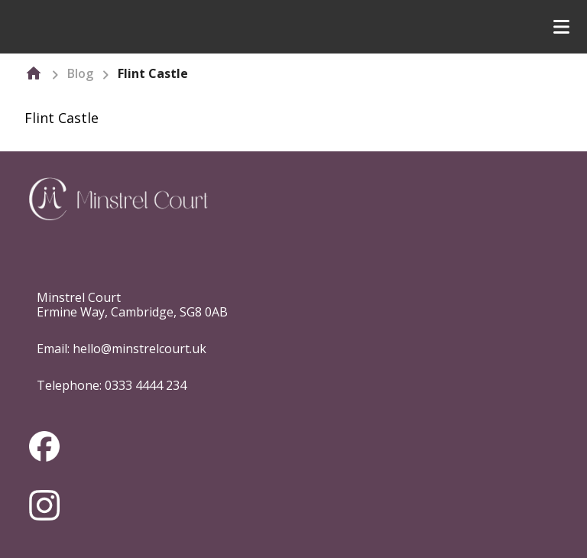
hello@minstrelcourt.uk (139, 348)
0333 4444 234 (145, 385)
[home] (33, 73)
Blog (80, 73)
